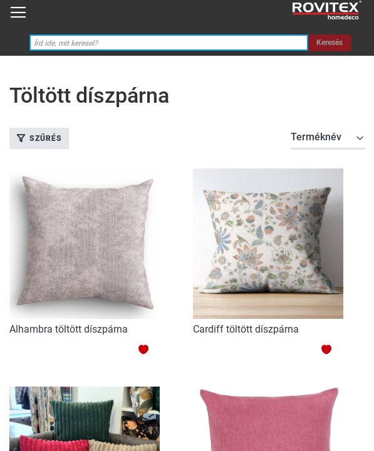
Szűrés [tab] (45, 138)
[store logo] (327, 10)
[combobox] (168, 42)
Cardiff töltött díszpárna (246, 329)
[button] (149, 349)
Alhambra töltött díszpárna (68, 329)
